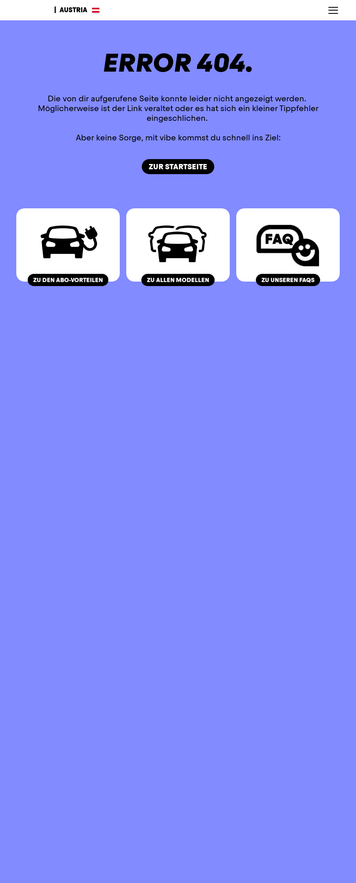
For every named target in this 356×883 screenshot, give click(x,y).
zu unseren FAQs (288, 280)
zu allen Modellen (178, 280)
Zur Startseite (178, 166)
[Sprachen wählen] (76, 10)
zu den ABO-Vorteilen (68, 280)
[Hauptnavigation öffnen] (333, 10)
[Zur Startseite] (32, 10)
